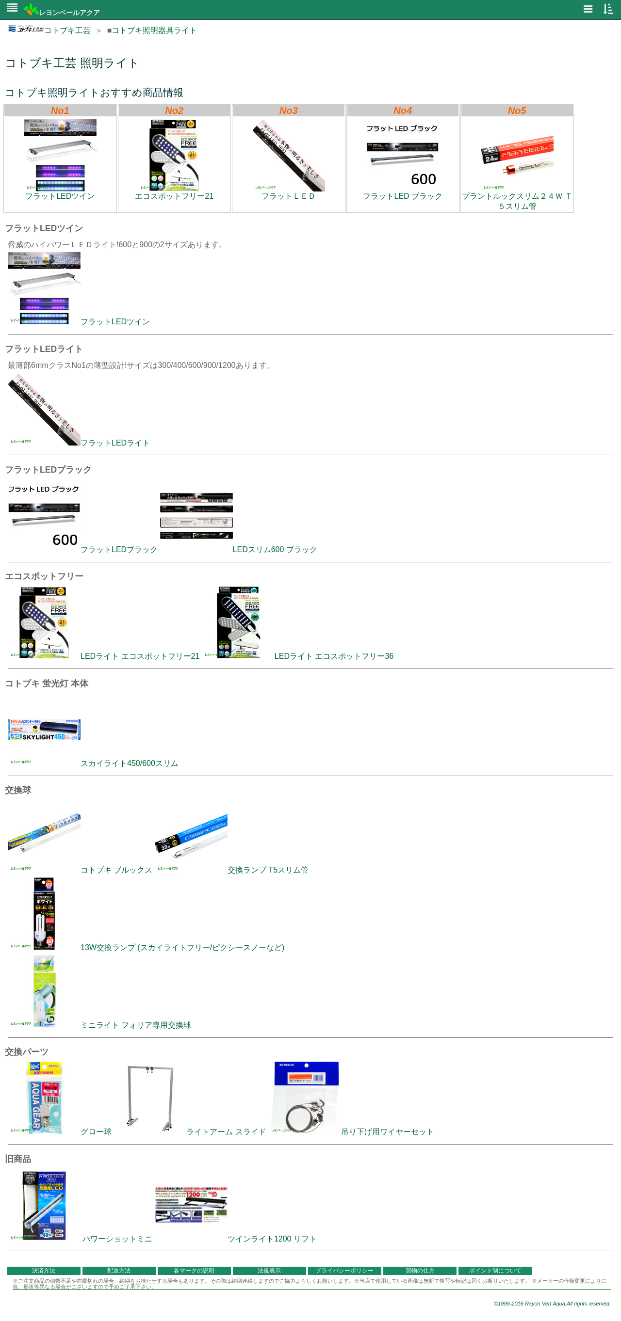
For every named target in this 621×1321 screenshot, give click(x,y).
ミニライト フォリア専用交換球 (99, 1025)
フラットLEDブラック (83, 549)
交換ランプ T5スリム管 (232, 870)
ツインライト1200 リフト (236, 1239)
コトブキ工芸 (49, 30)
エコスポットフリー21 (174, 159)
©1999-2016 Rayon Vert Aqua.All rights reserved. (552, 1303)
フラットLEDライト (79, 443)
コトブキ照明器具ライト (154, 30)
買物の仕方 (420, 1270)
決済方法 (43, 1270)
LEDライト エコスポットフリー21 (103, 656)
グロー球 (60, 1132)
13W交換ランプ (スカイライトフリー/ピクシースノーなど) (146, 947)
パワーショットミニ (80, 1239)
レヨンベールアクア (62, 12)
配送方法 (119, 1270)
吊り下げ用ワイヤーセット (351, 1132)
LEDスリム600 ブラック (238, 549)
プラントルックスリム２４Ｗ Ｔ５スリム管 (517, 164)
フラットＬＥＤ (288, 159)
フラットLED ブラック (402, 159)
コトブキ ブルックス (80, 870)
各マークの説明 (194, 1270)
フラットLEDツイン (60, 159)
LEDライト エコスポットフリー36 (297, 656)
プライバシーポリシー (344, 1270)
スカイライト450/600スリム (93, 763)
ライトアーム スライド (190, 1132)
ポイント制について (495, 1270)
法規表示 (269, 1270)
